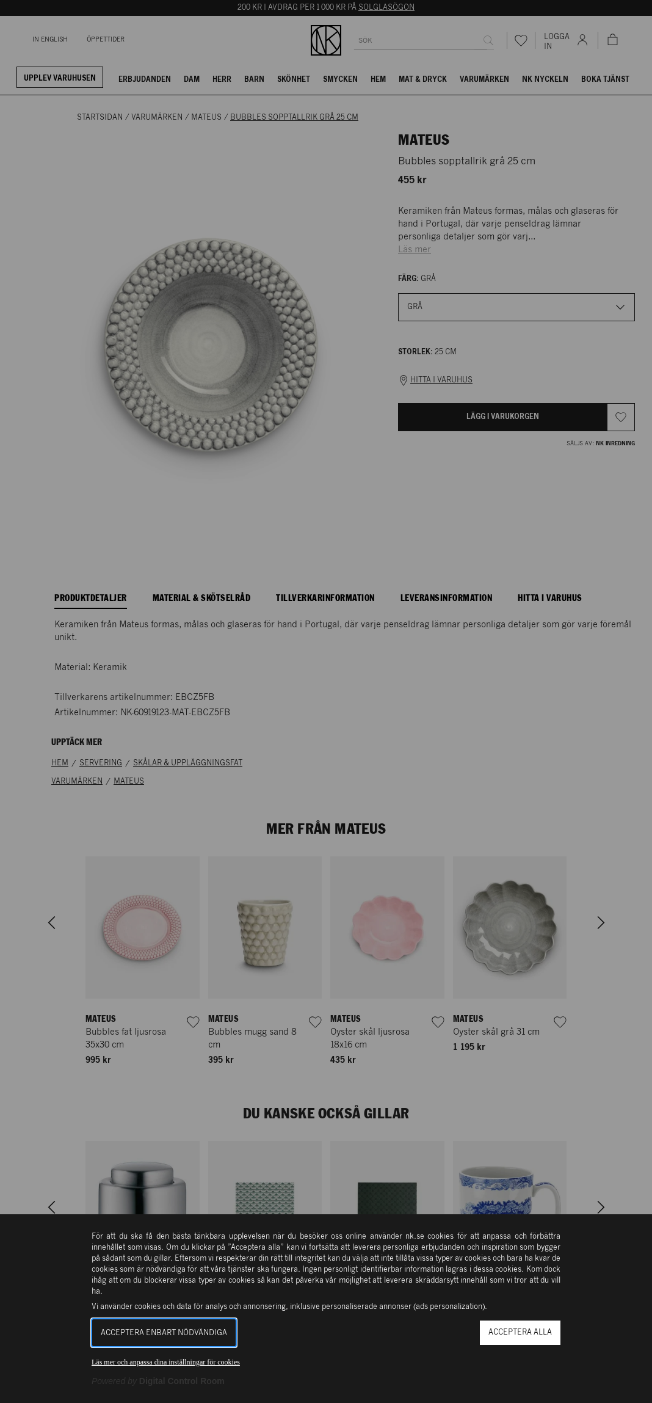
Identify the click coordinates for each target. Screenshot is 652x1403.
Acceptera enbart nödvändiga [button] (164, 1333)
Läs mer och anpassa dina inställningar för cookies (166, 1362)
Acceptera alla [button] (520, 1332)
